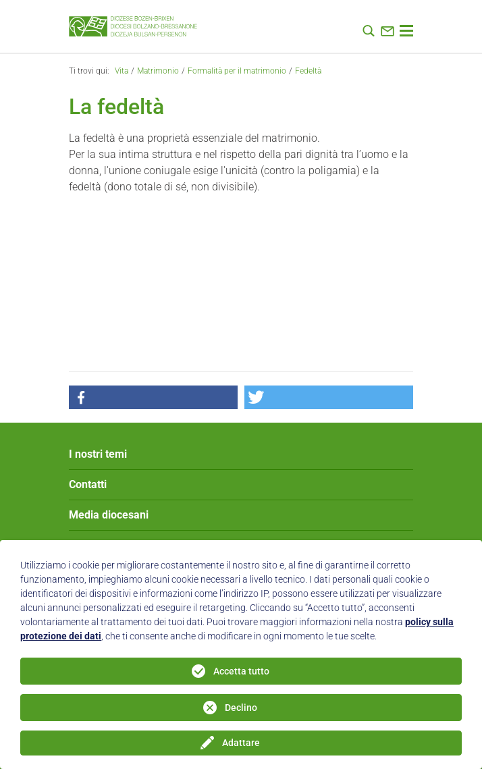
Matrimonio (158, 71)
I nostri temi (98, 454)
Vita (121, 71)
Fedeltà (308, 71)
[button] (153, 397)
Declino (241, 707)
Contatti (88, 484)
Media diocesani (109, 514)
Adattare (241, 742)
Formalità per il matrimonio (237, 71)
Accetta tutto (241, 671)
